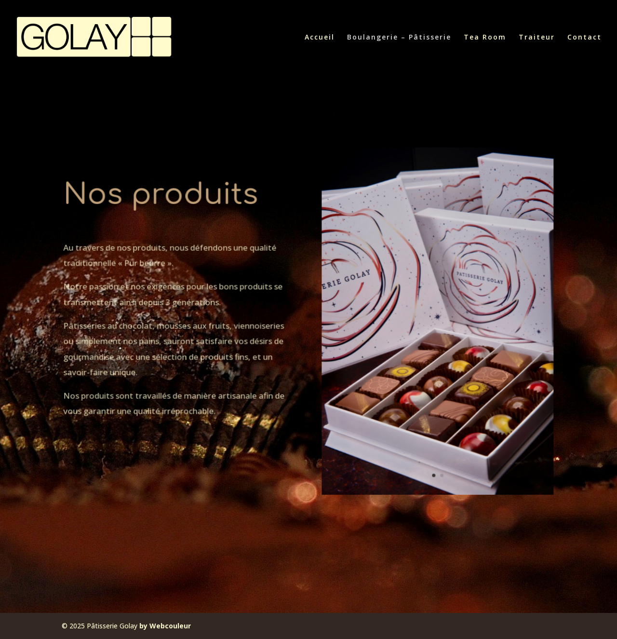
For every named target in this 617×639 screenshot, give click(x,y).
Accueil (320, 37)
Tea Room (485, 37)
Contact (584, 37)
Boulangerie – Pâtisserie (399, 37)
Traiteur (537, 37)
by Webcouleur (165, 625)
